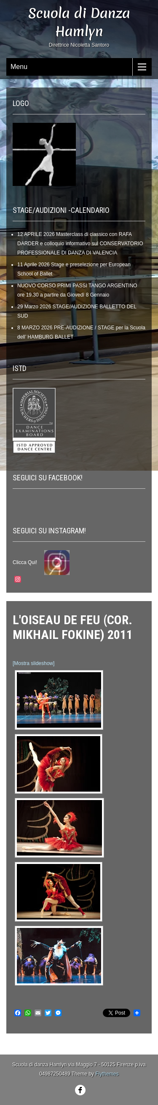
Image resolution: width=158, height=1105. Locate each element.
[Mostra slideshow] (33, 663)
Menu (19, 66)
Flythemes (106, 1074)
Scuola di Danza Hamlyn (79, 22)
